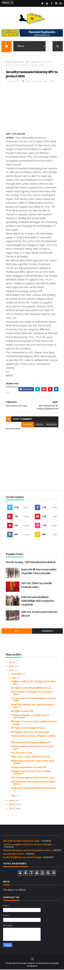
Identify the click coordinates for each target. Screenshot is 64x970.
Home (9, 62)
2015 (11, 805)
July (13, 678)
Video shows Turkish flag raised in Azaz (30, 757)
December (16, 674)
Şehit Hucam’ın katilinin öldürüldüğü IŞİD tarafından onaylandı (37, 601)
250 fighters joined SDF (22, 711)
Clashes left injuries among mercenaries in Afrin (27, 851)
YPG (40, 62)
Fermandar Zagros (25, 963)
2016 (11, 801)
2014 (11, 809)
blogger (27, 425)
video (34, 62)
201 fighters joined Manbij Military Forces (31, 688)
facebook (51, 425)
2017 (11, 671)
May (13, 796)
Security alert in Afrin (13, 854)
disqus (39, 425)
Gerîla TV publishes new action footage (22, 857)
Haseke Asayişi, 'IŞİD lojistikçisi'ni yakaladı (30, 562)
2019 (11, 663)
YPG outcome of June (22, 753)
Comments (47, 631)
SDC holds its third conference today (21, 841)
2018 (11, 667)
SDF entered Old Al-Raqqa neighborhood (31, 743)
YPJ (17, 631)
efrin (22, 62)
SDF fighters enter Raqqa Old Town (28, 728)
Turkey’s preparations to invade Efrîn (29, 767)
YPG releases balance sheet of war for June (32, 778)
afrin (15, 62)
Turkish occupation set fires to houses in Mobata (27, 845)
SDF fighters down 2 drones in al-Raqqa (30, 732)
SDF (27, 62)
